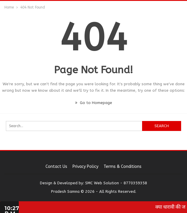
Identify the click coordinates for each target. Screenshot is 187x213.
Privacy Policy (85, 166)
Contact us (56, 166)
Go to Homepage (93, 102)
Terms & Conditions (122, 166)
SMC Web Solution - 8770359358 (116, 183)
